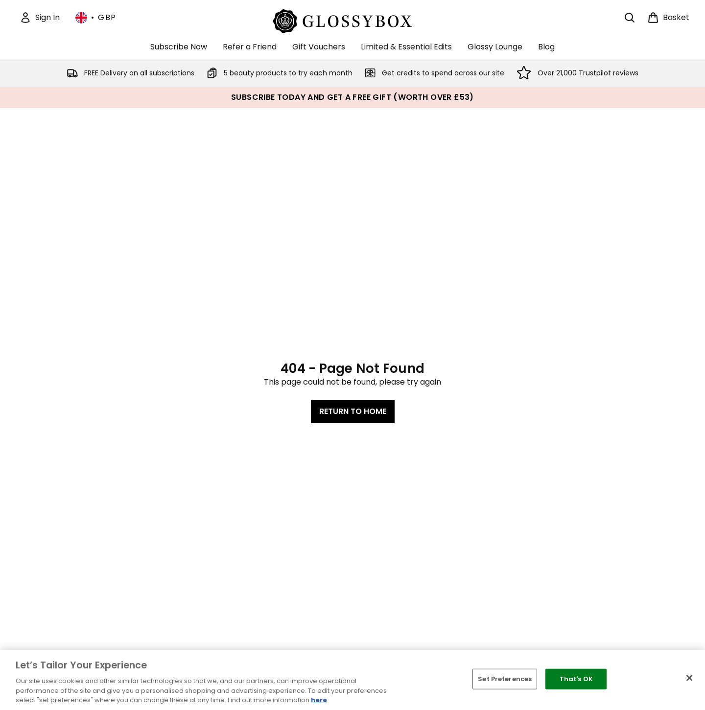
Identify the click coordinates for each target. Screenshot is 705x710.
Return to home (352, 411)
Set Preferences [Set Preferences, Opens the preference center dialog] (505, 679)
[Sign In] (40, 17)
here (319, 700)
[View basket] (668, 17)
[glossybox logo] (352, 20)
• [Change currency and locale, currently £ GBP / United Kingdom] (96, 17)
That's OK (576, 679)
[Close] (689, 678)
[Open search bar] (629, 17)
